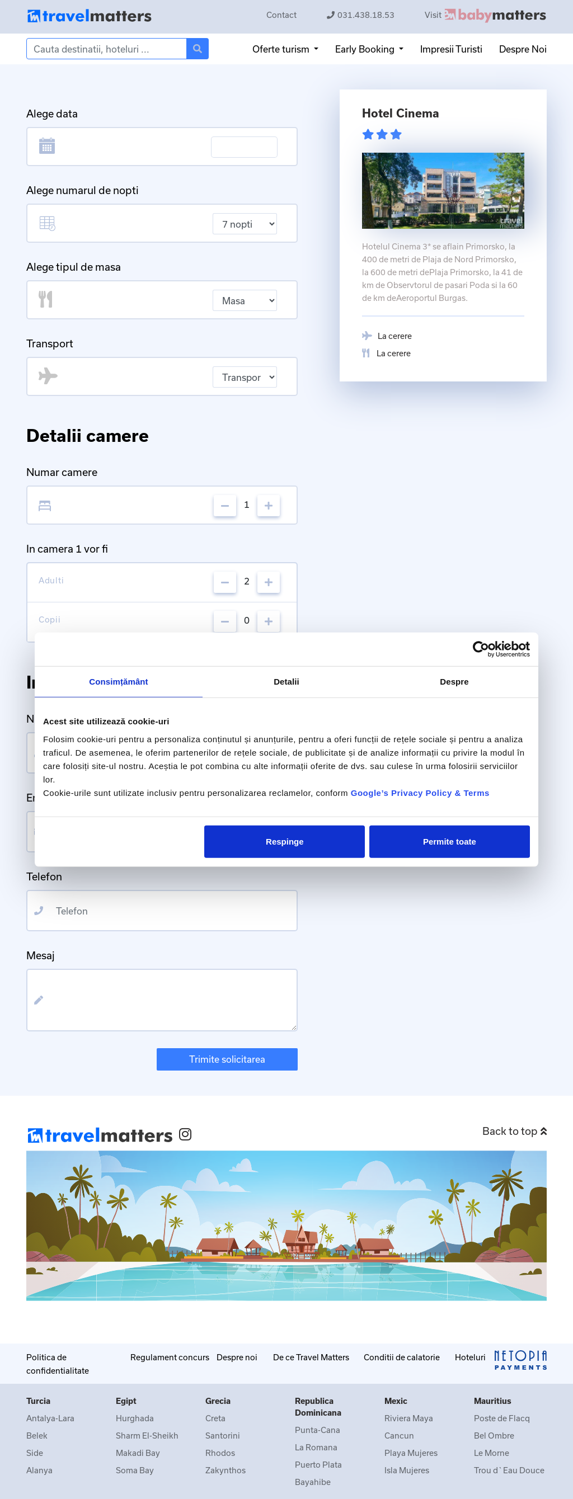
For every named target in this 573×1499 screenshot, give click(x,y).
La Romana (316, 1447)
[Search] (106, 48)
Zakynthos (225, 1470)
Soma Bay (135, 1470)
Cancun (399, 1435)
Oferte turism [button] (282, 49)
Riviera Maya (408, 1418)
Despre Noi (523, 49)
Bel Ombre (494, 1435)
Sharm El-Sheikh (147, 1435)
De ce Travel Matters (311, 1357)
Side (34, 1453)
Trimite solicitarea (227, 1059)
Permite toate (449, 841)
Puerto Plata (318, 1464)
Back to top (514, 1131)
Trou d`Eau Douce (509, 1470)
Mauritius (492, 1401)
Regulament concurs (169, 1357)
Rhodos (220, 1453)
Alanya (39, 1470)
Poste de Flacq (502, 1418)
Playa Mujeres (411, 1453)
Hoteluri (470, 1357)
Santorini (222, 1435)
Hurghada (135, 1418)
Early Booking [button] (366, 49)
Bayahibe (313, 1482)
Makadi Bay (138, 1453)
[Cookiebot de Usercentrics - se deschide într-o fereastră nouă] (481, 649)
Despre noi (237, 1357)
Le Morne (491, 1453)
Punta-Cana (317, 1430)
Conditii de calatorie (402, 1357)
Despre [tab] (454, 681)
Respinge (285, 841)
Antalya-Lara (50, 1418)
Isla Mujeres (406, 1470)
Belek (37, 1435)
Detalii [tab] (286, 681)
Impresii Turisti (451, 49)
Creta (215, 1418)
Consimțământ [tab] (118, 681)
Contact (281, 15)
